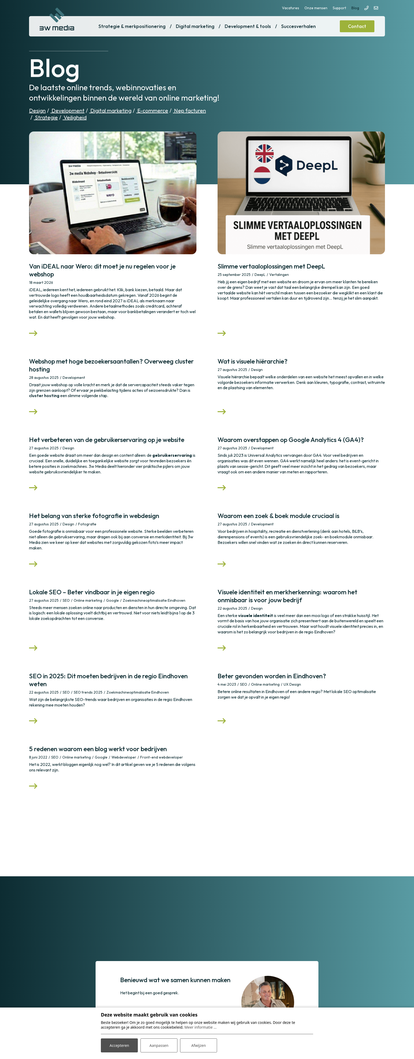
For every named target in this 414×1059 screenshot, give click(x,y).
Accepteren (119, 1045)
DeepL (260, 274)
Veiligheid (75, 117)
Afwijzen (198, 1045)
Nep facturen (189, 110)
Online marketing (88, 600)
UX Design (292, 684)
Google (112, 600)
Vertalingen (279, 274)
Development (67, 110)
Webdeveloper (123, 757)
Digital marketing (110, 110)
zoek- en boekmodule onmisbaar (342, 536)
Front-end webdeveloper (161, 757)
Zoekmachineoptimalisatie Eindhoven (154, 600)
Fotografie (87, 524)
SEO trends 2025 (88, 692)
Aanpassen (158, 1045)
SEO (66, 600)
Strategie (46, 117)
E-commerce (152, 110)
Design (37, 110)
